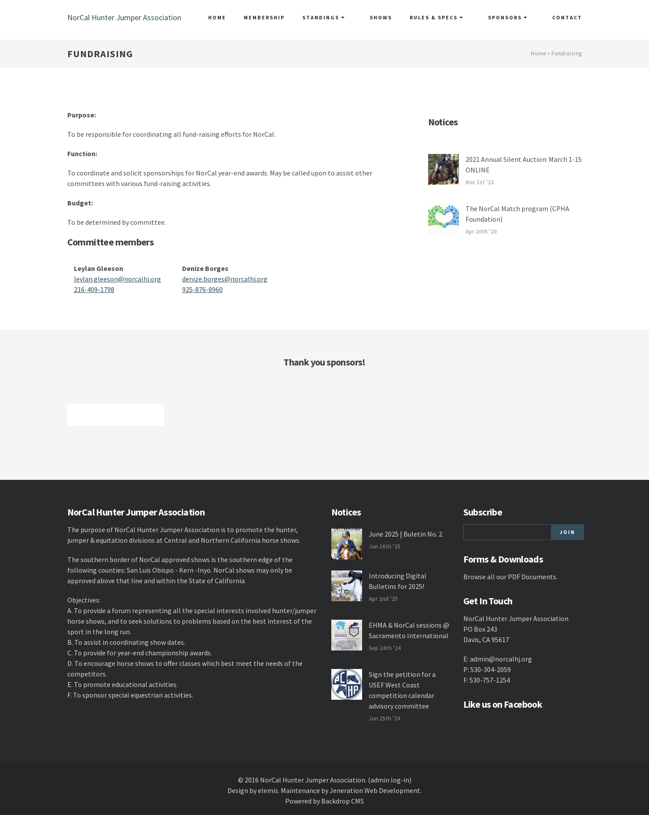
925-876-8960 (202, 289)
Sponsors (515, 17)
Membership (286, 17)
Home (240, 17)
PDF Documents (532, 576)
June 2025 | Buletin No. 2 (405, 534)
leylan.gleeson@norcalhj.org (117, 278)
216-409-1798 (94, 289)
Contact (567, 17)
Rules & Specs (451, 17)
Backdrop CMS (342, 801)
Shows (396, 17)
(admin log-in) (389, 779)
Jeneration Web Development (375, 790)
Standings (346, 17)
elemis (268, 790)
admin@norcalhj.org (501, 658)
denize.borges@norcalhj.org (225, 278)
